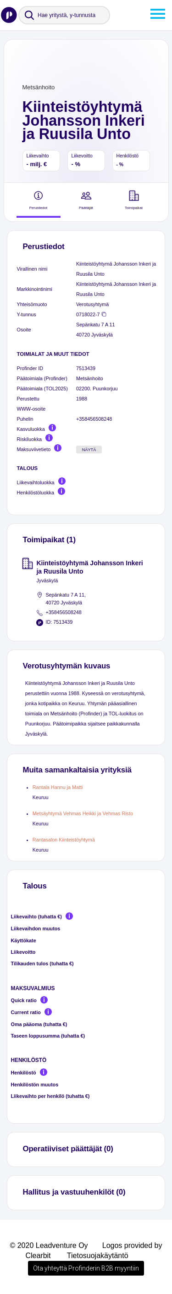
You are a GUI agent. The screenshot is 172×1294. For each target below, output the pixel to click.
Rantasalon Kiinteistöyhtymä (64, 839)
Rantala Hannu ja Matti (58, 787)
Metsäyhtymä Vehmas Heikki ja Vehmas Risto (83, 813)
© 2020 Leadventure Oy (49, 1245)
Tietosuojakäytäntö (97, 1255)
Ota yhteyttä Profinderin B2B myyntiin (86, 1268)
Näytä (89, 449)
